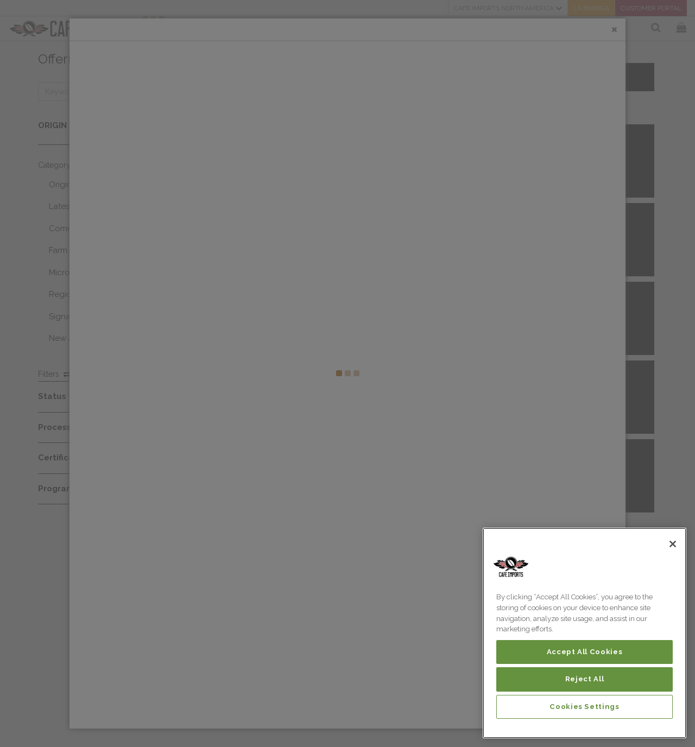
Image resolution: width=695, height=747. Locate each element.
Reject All (584, 679)
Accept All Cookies (585, 652)
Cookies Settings (584, 706)
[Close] (673, 544)
